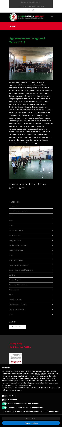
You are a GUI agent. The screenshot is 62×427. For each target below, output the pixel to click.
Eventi (11, 226)
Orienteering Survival (16, 260)
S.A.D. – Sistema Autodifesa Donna (21, 270)
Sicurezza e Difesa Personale (19, 285)
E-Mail (22, 188)
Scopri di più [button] (31, 418)
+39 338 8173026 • (35, 2)
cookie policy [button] (50, 378)
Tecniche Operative (15, 300)
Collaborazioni (14, 206)
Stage (11, 295)
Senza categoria (14, 280)
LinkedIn (13, 188)
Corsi (11, 216)
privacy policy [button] (40, 374)
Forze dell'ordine (14, 235)
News (11, 255)
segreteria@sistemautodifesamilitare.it (31, 6)
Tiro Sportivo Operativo (17, 309)
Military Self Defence (16, 250)
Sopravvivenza (14, 290)
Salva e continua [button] (31, 423)
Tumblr (32, 184)
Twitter (23, 184)
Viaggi (11, 314)
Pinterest (42, 184)
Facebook (13, 184)
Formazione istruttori (16, 231)
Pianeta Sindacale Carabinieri (19, 265)
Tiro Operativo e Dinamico (18, 304)
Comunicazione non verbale (18, 211)
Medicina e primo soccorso (18, 245)
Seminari (12, 275)
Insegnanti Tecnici (15, 240)
